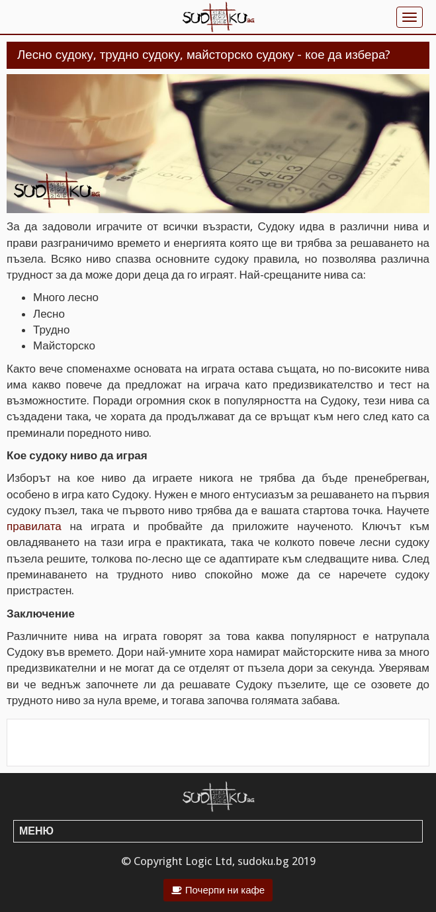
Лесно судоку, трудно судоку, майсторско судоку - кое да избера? (203, 55)
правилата (34, 526)
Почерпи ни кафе (225, 890)
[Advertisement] (218, 742)
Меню (36, 831)
